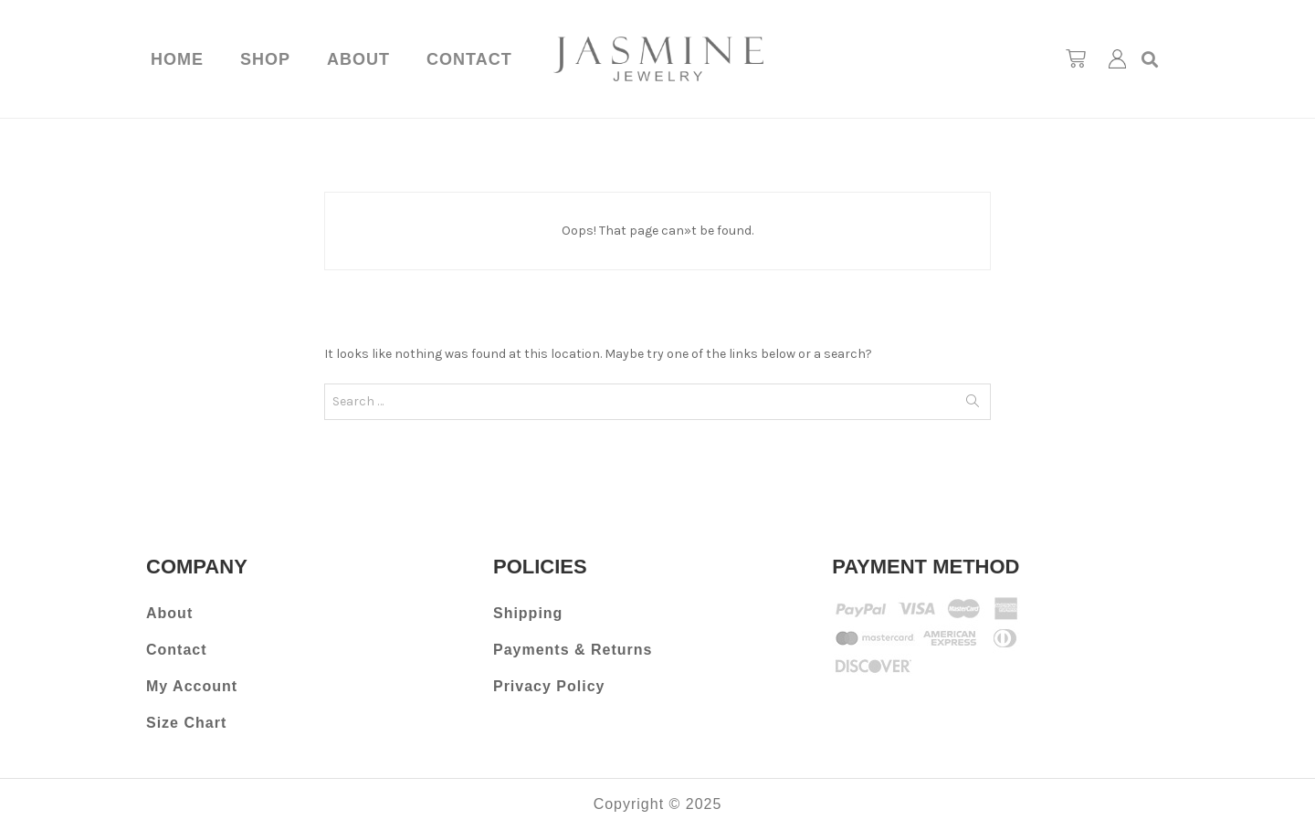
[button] (1150, 59)
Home (177, 59)
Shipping (528, 613)
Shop (265, 59)
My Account (191, 686)
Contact (469, 59)
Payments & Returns (573, 649)
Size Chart (186, 722)
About (358, 59)
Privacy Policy (549, 686)
